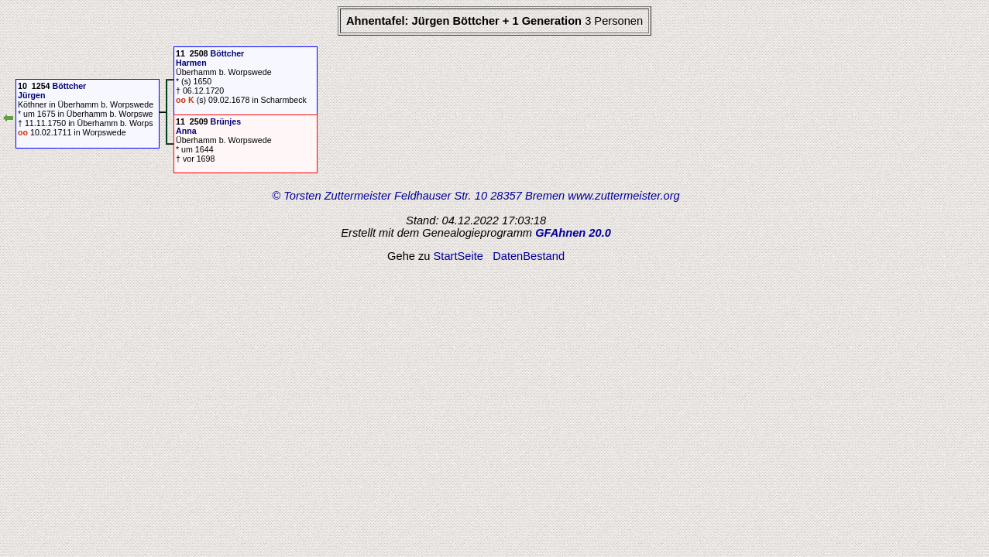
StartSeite (458, 256)
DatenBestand (529, 256)
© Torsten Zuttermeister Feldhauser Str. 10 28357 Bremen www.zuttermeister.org (475, 196)
